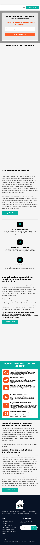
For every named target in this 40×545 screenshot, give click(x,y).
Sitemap (33, 542)
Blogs (4, 533)
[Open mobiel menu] (24, 7)
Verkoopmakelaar (8, 521)
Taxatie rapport (7, 525)
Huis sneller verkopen (9, 531)
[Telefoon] (25, 528)
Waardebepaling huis (9, 527)
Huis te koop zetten (8, 529)
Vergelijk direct (10, 213)
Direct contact (32, 7)
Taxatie (4, 523)
